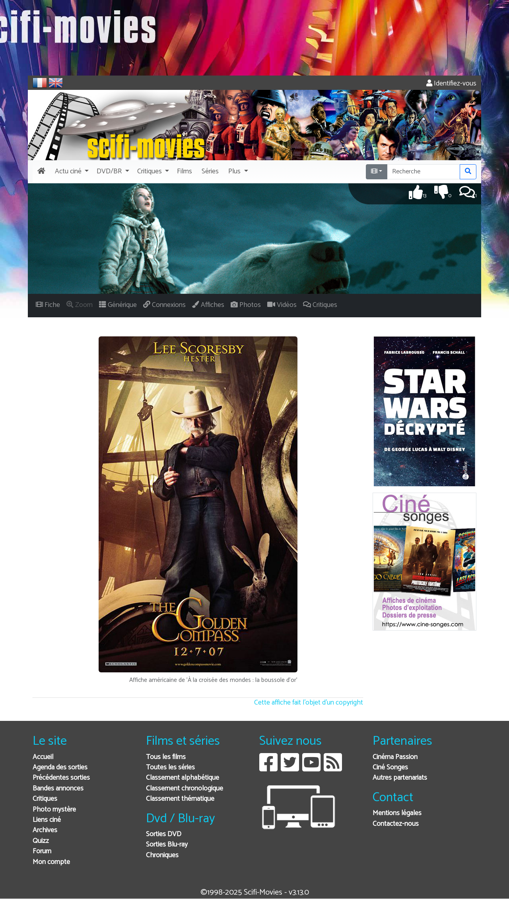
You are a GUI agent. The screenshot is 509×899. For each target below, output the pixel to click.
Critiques (45, 799)
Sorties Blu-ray (167, 844)
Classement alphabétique (182, 778)
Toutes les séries (170, 767)
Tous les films (166, 757)
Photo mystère (54, 810)
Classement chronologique (184, 788)
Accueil (43, 757)
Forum (42, 851)
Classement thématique (180, 799)
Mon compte (51, 862)
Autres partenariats (400, 778)
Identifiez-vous (451, 83)
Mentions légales (397, 813)
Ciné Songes (390, 767)
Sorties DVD (163, 834)
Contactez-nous (396, 824)
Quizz (41, 841)
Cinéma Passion (395, 757)
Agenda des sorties (60, 767)
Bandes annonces (58, 788)
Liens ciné (47, 820)
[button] (71, 171)
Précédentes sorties (61, 778)
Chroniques (162, 855)
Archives (45, 830)
